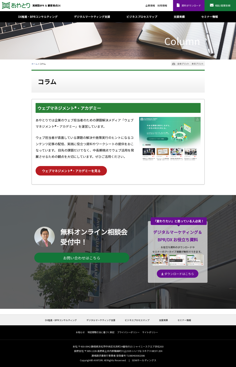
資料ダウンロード (191, 5)
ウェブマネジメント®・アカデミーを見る (71, 170)
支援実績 (163, 320)
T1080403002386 (135, 355)
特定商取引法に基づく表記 (101, 332)
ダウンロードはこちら (177, 274)
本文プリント (197, 63)
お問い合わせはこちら (81, 257)
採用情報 (162, 5)
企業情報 (150, 5)
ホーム (34, 63)
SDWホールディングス (144, 360)
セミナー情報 (184, 320)
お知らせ (80, 332)
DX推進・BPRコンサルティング (61, 320)
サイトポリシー (150, 332)
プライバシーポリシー (128, 332)
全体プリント (183, 63)
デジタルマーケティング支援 (100, 320)
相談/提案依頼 (222, 5)
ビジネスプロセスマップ (137, 320)
